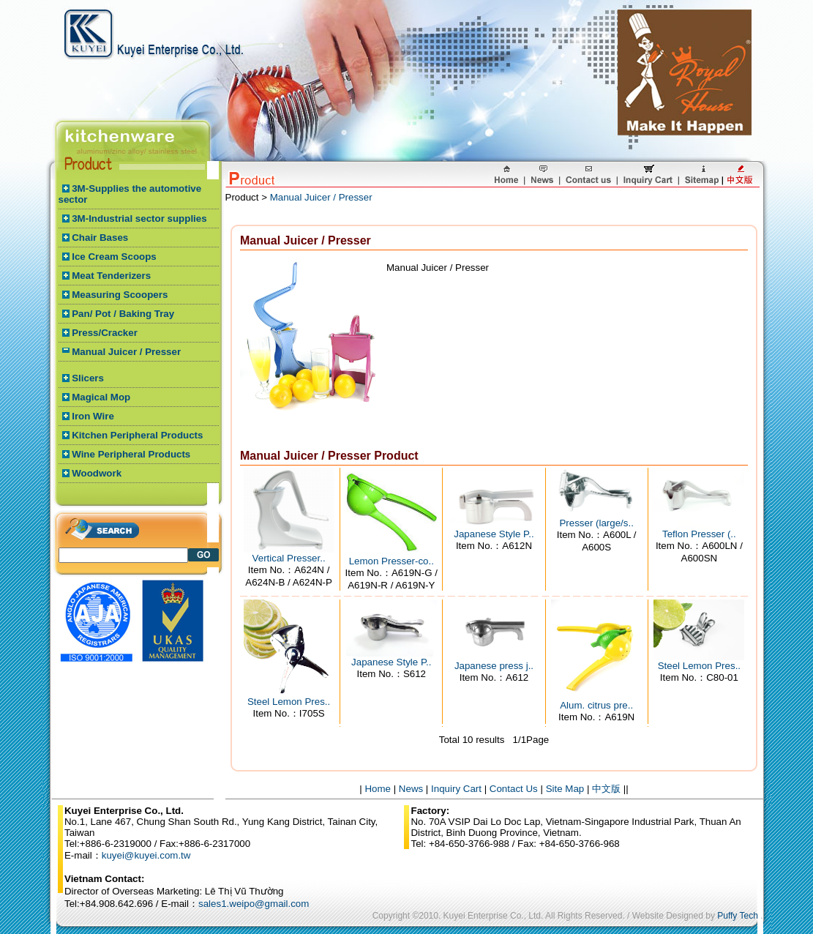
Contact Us (514, 788)
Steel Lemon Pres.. (288, 701)
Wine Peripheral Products (131, 454)
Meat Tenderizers (111, 275)
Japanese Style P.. (493, 533)
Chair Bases (100, 237)
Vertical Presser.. (289, 558)
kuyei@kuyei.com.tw (146, 855)
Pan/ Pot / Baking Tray (123, 313)
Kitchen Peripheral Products (137, 435)
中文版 (606, 788)
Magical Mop (101, 397)
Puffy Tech (737, 916)
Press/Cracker (105, 332)
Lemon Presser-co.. (391, 561)
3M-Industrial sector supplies (139, 218)
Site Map (565, 788)
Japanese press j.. (493, 665)
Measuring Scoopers (120, 294)
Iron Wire (93, 416)
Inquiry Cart (456, 788)
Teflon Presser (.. (699, 533)
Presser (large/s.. (596, 523)
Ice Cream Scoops (114, 256)
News (411, 788)
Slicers (88, 378)
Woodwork (96, 473)
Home (377, 788)
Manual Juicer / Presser (126, 351)
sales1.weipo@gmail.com (253, 903)
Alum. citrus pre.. (596, 705)
